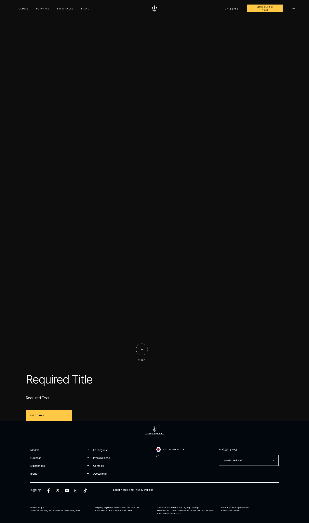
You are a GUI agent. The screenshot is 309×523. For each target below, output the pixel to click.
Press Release (101, 457)
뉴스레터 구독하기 (233, 460)
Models (23, 8)
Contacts (98, 465)
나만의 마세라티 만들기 (265, 8)
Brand (85, 8)
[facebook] (48, 490)
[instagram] (76, 491)
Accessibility (100, 473)
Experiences (65, 8)
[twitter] (58, 490)
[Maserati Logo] (154, 9)
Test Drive (37, 415)
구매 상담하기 (231, 8)
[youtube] (66, 490)
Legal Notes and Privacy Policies (133, 489)
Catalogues (100, 450)
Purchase (42, 8)
